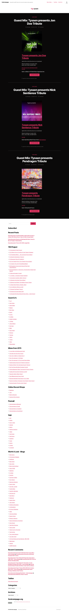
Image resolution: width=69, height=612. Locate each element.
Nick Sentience (42, 139)
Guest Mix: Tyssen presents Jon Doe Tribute (34, 22)
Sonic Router (12, 523)
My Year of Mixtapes (13, 509)
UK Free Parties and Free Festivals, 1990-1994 (19, 538)
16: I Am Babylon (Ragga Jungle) (16, 287)
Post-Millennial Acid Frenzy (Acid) (16, 376)
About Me (60, 2)
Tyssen (10, 339)
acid (23, 214)
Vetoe (10, 341)
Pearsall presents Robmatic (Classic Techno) (18, 574)
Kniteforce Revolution (14, 504)
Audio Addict (12, 305)
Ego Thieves (12, 479)
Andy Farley (12, 303)
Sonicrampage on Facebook (15, 408)
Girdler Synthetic (13, 319)
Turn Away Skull (12, 536)
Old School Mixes (13, 513)
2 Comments (41, 96)
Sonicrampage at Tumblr (14, 406)
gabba (10, 431)
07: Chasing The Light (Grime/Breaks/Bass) (18, 263)
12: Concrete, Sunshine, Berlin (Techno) (17, 277)
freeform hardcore (13, 429)
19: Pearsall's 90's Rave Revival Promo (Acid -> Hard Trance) (22, 293)
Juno (10, 392)
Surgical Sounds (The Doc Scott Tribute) (18, 383)
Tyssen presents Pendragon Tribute (31, 194)
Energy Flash (12, 484)
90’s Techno (11, 454)
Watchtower (12, 541)
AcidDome (11, 459)
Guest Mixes (34, 86)
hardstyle (11, 438)
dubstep (11, 424)
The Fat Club (12, 532)
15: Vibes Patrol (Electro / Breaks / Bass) (17, 284)
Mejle (10, 328)
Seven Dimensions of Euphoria (16, 520)
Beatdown (11, 390)
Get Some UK (12, 493)
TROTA (10, 337)
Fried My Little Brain (13, 491)
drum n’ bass (12, 422)
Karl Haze (11, 326)
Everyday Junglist (13, 486)
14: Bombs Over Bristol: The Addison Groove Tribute (20, 282)
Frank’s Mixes (12, 488)
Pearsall (29, 27)
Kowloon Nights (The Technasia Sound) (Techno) (19, 364)
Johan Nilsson (12, 323)
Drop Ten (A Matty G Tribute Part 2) (16, 355)
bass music (11, 463)
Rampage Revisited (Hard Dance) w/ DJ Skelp (19, 378)
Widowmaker (12, 344)
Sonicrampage (5, 2)
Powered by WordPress (22, 609)
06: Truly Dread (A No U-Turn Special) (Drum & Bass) (20, 261)
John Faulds (12, 502)
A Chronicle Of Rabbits (14, 457)
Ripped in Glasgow (13, 518)
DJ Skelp (11, 473)
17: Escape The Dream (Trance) (16, 289)
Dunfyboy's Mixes (13, 477)
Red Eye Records (13, 394)
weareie (11, 543)
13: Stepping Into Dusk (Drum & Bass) (17, 280)
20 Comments (41, 164)
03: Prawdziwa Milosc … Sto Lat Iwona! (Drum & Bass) (20, 254)
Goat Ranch (11, 495)
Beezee (11, 307)
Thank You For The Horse (14, 529)
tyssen (35, 78)
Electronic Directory (13, 482)
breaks (10, 420)
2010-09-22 (34, 164)
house (10, 440)
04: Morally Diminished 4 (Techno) (16, 256)
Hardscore (11, 498)
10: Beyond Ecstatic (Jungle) (15, 273)
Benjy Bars (11, 310)
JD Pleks (11, 321)
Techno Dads (12, 527)
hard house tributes (33, 146)
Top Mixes (55, 2)
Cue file (23, 69)
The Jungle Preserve (13, 534)
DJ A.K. (11, 314)
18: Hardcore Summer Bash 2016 (16, 291)
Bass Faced (11, 461)
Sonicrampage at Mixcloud (15, 404)
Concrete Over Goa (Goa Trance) (16, 353)
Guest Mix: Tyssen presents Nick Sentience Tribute (34, 91)
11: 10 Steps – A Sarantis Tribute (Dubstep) (18, 275)
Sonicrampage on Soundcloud (15, 411)
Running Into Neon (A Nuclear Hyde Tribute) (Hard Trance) (21, 380)
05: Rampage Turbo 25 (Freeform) (16, 259)
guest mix (24, 78)
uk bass (11, 445)
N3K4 (10, 511)
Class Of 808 (12, 468)
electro (10, 427)
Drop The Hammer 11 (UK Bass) (16, 358)
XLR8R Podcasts (12, 545)
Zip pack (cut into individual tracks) (29, 67)
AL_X (10, 300)
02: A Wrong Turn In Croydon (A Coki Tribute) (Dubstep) (21, 252)
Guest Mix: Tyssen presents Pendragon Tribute (34, 159)
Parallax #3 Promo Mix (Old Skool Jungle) (18, 371)
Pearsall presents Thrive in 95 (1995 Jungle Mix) (18, 243)
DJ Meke (11, 316)
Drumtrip (11, 475)
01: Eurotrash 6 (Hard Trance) (15, 250)
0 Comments (41, 27)
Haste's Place (12, 500)
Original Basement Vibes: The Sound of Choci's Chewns (21, 369)
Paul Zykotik (12, 330)
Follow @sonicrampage (13, 581)
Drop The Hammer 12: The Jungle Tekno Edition (19, 360)
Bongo (10, 312)
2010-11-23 (35, 96)
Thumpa (11, 335)
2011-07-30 (35, 27)
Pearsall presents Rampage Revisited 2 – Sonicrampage (20, 573)
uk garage (11, 447)
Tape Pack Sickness (13, 525)
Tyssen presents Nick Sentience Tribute (32, 126)
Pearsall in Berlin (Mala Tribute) (16, 374)
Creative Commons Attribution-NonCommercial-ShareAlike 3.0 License (19, 602)
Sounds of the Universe (14, 397)
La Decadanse (12, 507)
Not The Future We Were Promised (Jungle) (18, 367)
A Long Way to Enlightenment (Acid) (17, 351)
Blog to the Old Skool (13, 466)
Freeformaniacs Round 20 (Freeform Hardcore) (19, 362)
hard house (28, 78)
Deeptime (11, 470)
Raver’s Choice (12, 516)
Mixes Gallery (49, 2)
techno (10, 443)
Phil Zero (11, 332)
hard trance (32, 78)
